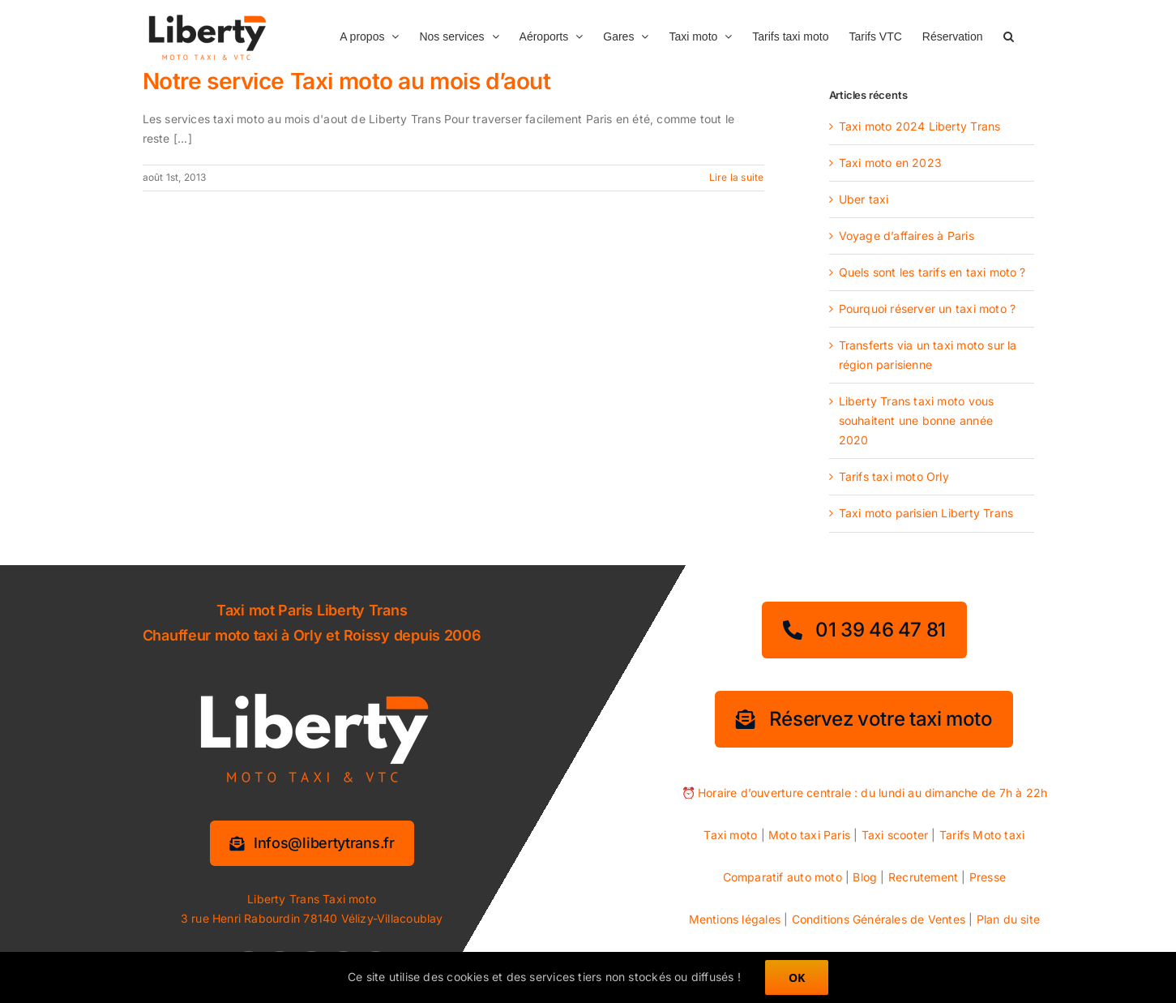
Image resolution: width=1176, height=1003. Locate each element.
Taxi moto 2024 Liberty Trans (920, 126)
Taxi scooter (895, 835)
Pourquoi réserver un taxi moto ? (927, 308)
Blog (865, 877)
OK (797, 977)
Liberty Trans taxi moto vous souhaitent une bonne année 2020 (916, 420)
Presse (987, 877)
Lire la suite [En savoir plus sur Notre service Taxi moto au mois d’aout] (736, 177)
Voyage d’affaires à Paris (906, 235)
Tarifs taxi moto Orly (894, 476)
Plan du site (1009, 919)
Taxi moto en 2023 (891, 162)
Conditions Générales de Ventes (878, 919)
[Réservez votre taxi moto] (864, 719)
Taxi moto (730, 835)
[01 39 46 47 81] (864, 630)
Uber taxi (864, 199)
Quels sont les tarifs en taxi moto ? (932, 272)
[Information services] (312, 843)
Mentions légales (734, 919)
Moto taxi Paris (809, 835)
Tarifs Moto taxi (981, 835)
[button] (1008, 35)
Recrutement (923, 877)
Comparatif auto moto (782, 877)
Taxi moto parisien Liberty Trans (926, 513)
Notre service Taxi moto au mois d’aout (347, 81)
